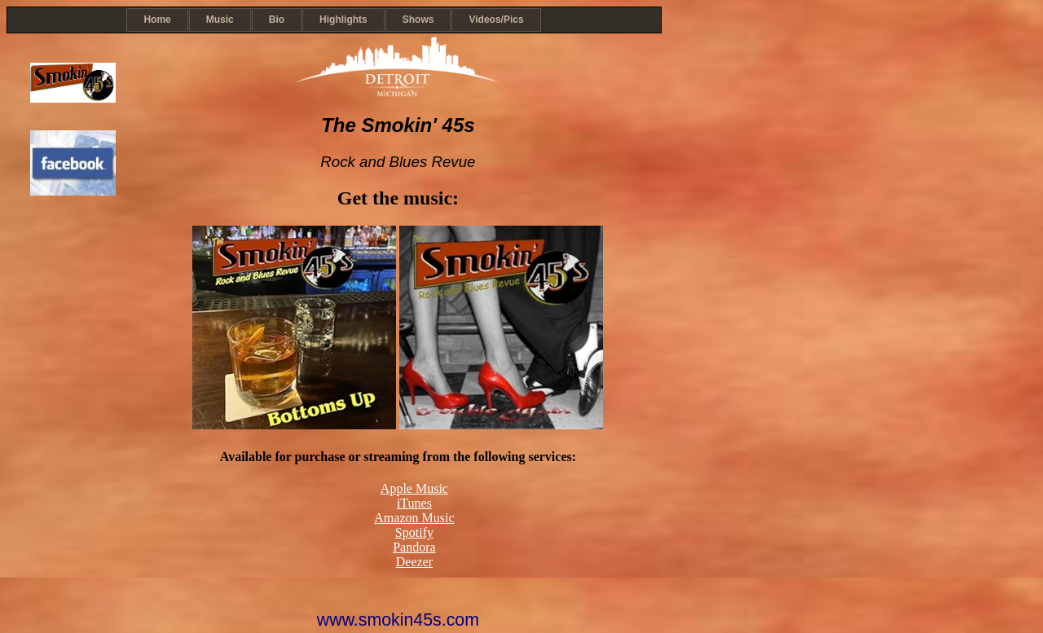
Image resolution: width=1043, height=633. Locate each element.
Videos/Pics (496, 19)
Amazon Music (414, 518)
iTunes (414, 503)
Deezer (414, 562)
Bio (276, 19)
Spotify (414, 532)
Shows (418, 19)
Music (220, 19)
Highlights (343, 19)
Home (156, 19)
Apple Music (414, 488)
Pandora (414, 547)
